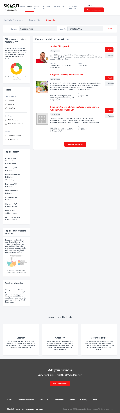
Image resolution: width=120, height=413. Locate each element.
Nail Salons (9, 170)
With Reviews (13, 120)
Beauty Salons (10, 164)
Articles (57, 7)
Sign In (89, 5)
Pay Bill (63, 8)
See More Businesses (75, 144)
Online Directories (26, 399)
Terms (72, 399)
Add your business (73, 8)
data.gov (18, 48)
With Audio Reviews (15, 124)
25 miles (11, 100)
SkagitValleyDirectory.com (13, 20)
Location (63, 29)
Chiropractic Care (14, 135)
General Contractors (13, 161)
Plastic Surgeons (11, 180)
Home (22, 7)
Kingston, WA (34, 20)
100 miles (11, 108)
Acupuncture (13, 139)
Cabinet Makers (11, 206)
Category (14, 29)
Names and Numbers (34, 409)
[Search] (109, 28)
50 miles (11, 104)
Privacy (83, 399)
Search (29, 7)
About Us (36, 8)
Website (110, 55)
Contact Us (46, 8)
